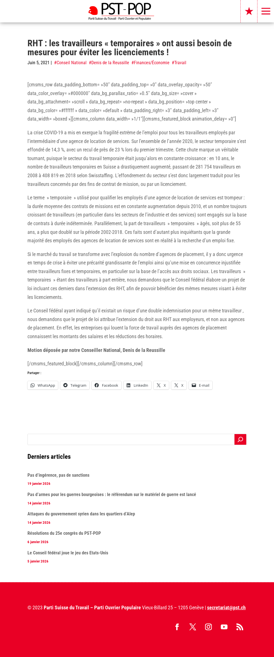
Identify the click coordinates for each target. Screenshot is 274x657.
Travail (180, 62)
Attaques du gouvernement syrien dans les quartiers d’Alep (81, 514)
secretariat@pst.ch (226, 607)
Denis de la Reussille (110, 62)
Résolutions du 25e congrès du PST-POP (64, 533)
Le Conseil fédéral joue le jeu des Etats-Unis (67, 552)
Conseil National (72, 62)
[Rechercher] (240, 439)
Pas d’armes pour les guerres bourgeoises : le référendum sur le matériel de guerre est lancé (111, 494)
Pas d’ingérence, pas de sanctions (58, 475)
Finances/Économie (151, 62)
